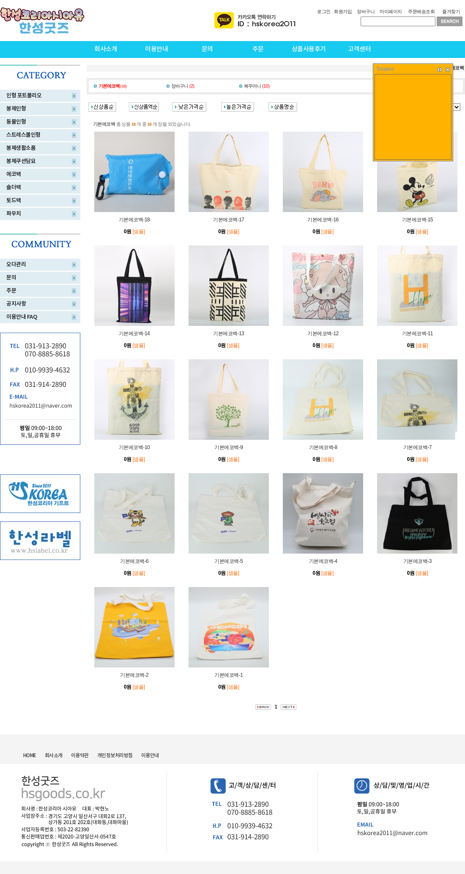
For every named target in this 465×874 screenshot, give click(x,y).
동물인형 (16, 122)
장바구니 (366, 11)
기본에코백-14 (134, 333)
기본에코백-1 (228, 675)
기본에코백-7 (417, 447)
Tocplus (385, 69)
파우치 (13, 213)
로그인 (324, 11)
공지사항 (16, 304)
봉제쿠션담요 (21, 161)
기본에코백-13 (228, 333)
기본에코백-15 (417, 220)
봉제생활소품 (21, 148)
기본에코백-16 (322, 220)
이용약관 (80, 755)
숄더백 (13, 187)
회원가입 (343, 11)
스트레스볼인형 (23, 135)
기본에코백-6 (134, 561)
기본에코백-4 (323, 561)
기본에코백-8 (323, 447)
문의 (207, 49)
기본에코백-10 (134, 447)
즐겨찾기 (451, 11)
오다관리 (16, 264)
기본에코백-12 (322, 333)
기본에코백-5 (228, 561)
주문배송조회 (421, 11)
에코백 (13, 174)
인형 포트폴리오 (23, 95)
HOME (29, 755)
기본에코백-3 (417, 561)
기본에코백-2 (134, 675)
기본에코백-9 (228, 447)
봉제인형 (16, 108)
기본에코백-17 (228, 220)
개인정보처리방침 (115, 755)
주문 (258, 49)
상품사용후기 (309, 49)
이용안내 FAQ (21, 317)
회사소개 (105, 49)
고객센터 (359, 49)
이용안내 (156, 49)
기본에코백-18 (134, 220)
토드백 (13, 200)
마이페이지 (391, 11)
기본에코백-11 (417, 333)
